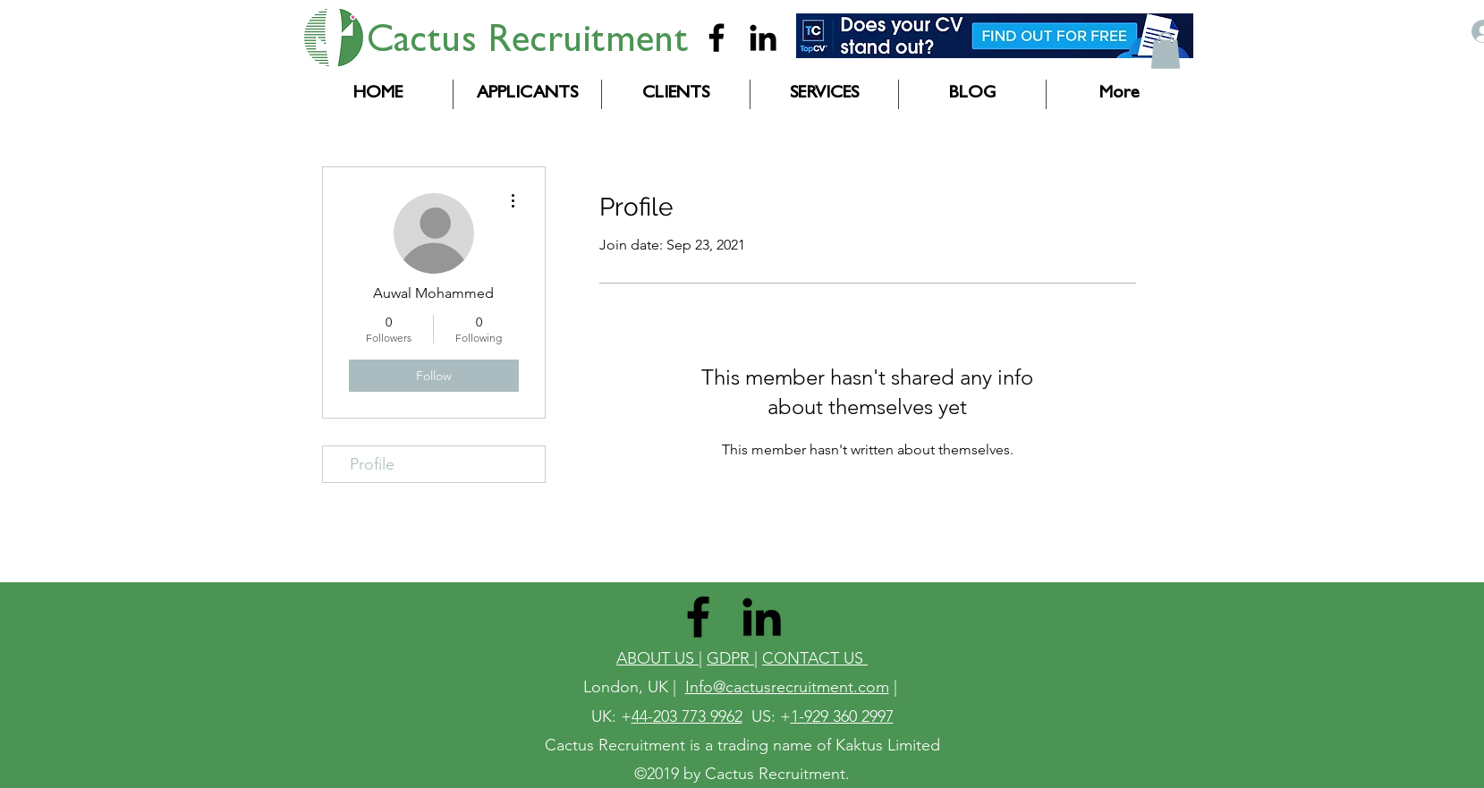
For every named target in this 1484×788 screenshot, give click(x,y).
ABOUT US (657, 658)
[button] (1165, 50)
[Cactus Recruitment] (716, 37)
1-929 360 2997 (842, 716)
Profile (372, 464)
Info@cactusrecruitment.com (787, 687)
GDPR (730, 658)
